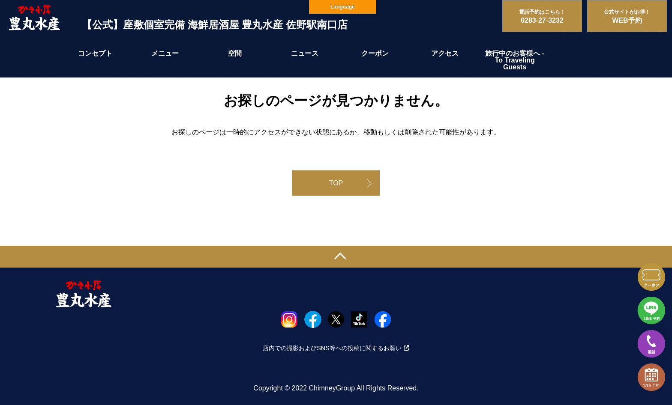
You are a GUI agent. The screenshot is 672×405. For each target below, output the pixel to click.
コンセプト (95, 53)
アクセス (445, 53)
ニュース (304, 53)
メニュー (165, 53)
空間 (235, 53)
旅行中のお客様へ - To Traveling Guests (514, 60)
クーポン (375, 53)
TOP (336, 183)
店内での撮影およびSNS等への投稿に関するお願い (336, 348)
